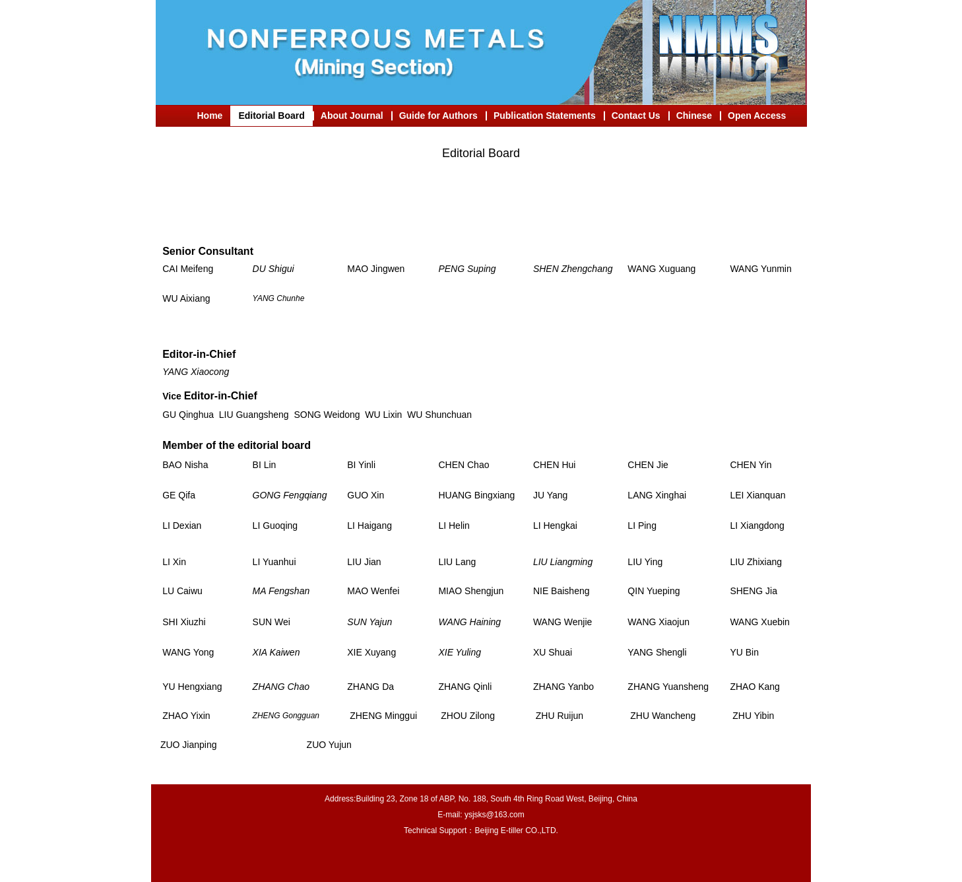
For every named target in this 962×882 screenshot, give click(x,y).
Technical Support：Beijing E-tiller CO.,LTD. (481, 830)
